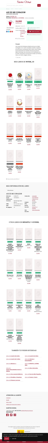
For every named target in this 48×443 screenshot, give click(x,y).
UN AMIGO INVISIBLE (38, 275)
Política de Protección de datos (13, 404)
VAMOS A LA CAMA (28, 85)
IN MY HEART (38, 84)
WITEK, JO (13, 16)
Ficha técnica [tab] (10, 190)
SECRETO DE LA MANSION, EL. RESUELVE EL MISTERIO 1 (28, 276)
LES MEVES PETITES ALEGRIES (28, 140)
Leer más (14, 438)
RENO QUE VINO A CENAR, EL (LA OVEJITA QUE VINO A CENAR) (38, 247)
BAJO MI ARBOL (19, 85)
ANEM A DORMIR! (10, 112)
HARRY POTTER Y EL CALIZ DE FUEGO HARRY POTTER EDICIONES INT (10, 247)
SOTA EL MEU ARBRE (10, 139)
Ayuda (7, 400)
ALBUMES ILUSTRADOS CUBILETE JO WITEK (23, 33)
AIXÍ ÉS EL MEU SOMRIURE (38, 140)
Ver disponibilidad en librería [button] (33, 34)
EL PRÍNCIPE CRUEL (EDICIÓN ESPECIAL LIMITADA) (19, 337)
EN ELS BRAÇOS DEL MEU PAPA (38, 112)
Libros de (13, 356)
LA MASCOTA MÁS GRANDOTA (19, 306)
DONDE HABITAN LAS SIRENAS (10, 336)
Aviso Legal (8, 402)
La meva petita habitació (28, 112)
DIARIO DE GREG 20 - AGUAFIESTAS (19, 245)
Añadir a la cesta (34, 31)
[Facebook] (7, 415)
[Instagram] (15, 415)
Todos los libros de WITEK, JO (12, 179)
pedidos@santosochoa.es (27, 410)
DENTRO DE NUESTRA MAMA (10, 85)
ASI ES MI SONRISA (19, 112)
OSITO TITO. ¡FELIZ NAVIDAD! (10, 306)
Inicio (7, 8)
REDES (28, 244)
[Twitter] (11, 415)
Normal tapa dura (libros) (18, 201)
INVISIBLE (19, 275)
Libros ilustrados (29, 18)
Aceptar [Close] (6, 438)
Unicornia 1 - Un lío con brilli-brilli (28, 306)
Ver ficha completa (20, 38)
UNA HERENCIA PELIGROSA (38, 306)
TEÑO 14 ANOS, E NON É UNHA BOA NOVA (19, 167)
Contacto (8, 397)
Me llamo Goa (10, 275)
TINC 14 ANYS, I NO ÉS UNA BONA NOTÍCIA (10, 168)
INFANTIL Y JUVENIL (17, 18)
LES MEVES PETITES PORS (19, 139)
